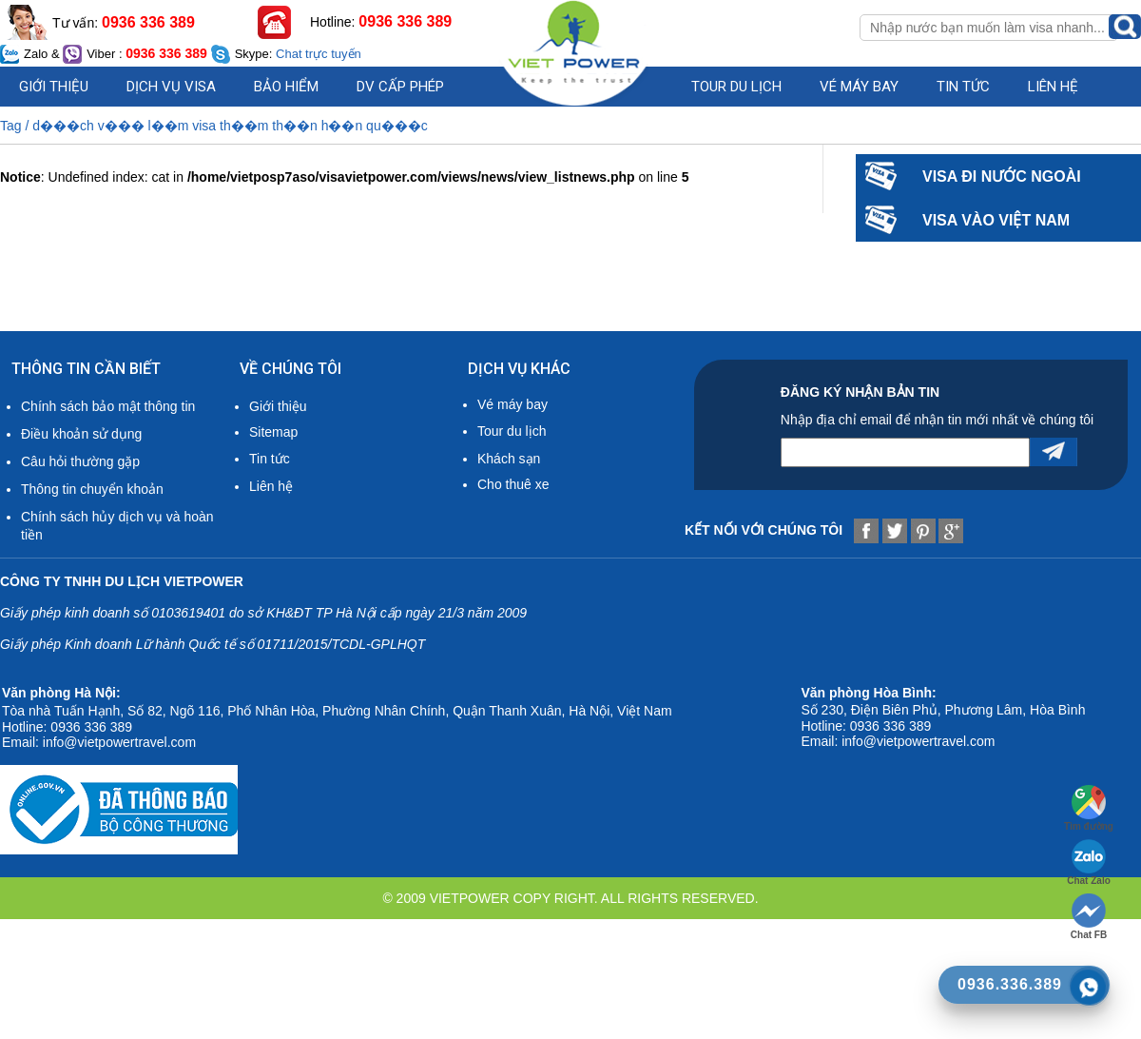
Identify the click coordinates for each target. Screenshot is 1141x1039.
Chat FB (1089, 916)
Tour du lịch (736, 86)
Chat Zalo (1089, 862)
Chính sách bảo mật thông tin (108, 406)
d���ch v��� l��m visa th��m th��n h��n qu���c (229, 125)
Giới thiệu (53, 86)
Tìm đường (1088, 808)
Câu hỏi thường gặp (80, 461)
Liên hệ (1053, 86)
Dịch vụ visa (171, 86)
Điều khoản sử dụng (81, 433)
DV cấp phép (400, 86)
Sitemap (273, 432)
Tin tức (269, 458)
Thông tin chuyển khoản (92, 489)
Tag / (16, 125)
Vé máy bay (859, 86)
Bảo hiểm (286, 86)
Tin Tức (963, 86)
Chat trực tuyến (318, 54)
